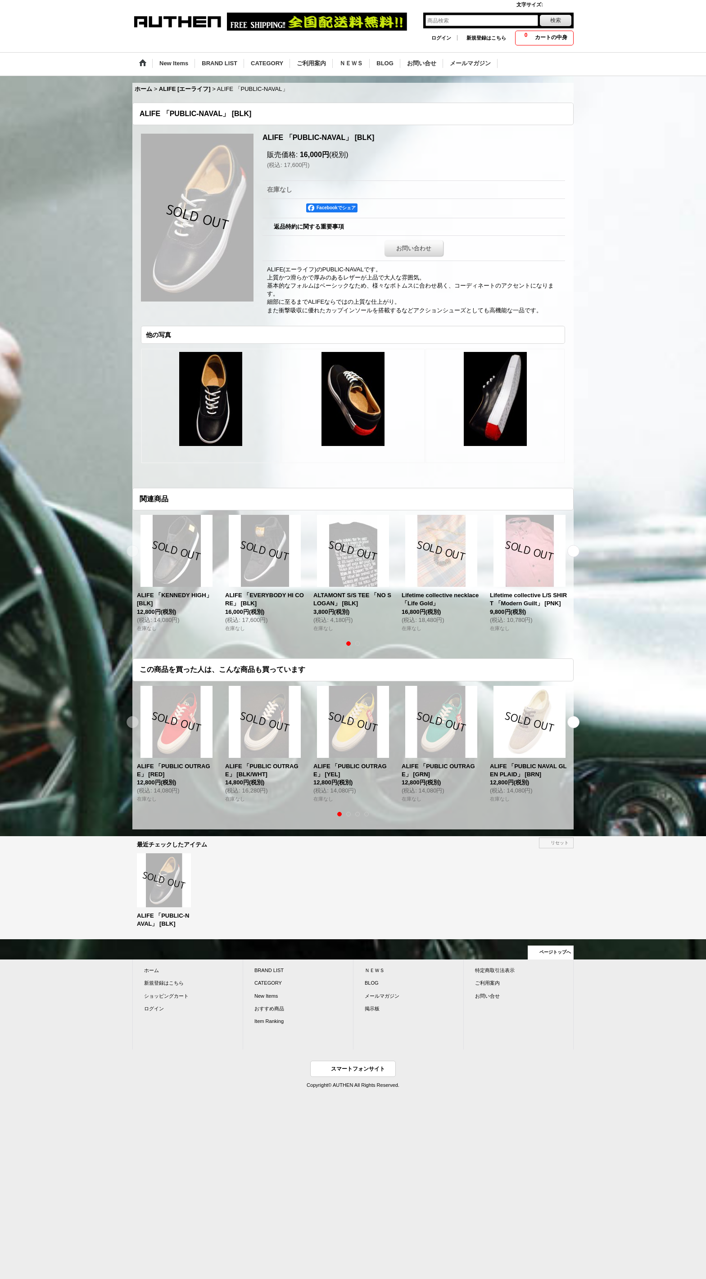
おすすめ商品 (269, 1008)
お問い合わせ (413, 248)
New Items (266, 996)
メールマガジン (382, 996)
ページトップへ (555, 952)
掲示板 (372, 1008)
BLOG (372, 983)
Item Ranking (269, 1021)
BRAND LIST (269, 970)
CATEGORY (268, 983)
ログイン (441, 38)
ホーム (151, 970)
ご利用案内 (487, 983)
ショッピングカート (166, 996)
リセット (560, 842)
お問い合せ (487, 996)
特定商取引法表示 (495, 970)
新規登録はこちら (486, 38)
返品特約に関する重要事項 (309, 226)
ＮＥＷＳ (375, 970)
